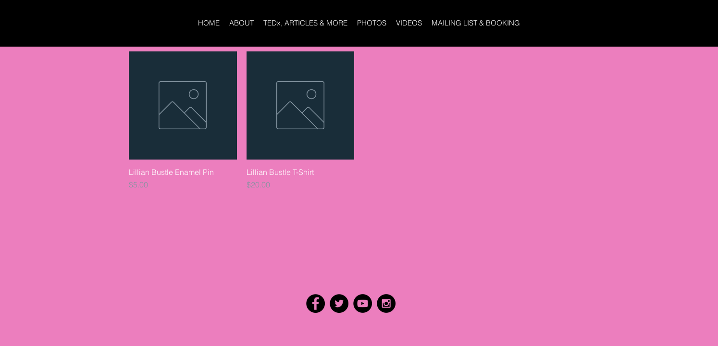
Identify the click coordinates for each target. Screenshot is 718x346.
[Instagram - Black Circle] (386, 303)
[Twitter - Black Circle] (339, 303)
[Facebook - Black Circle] (315, 303)
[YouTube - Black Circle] (362, 303)
